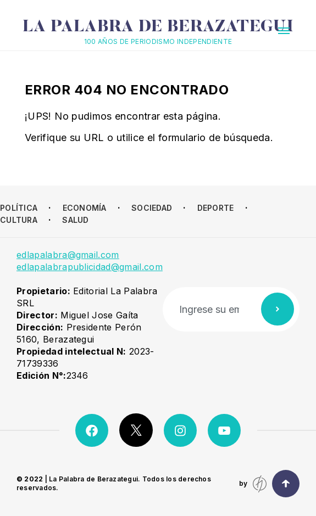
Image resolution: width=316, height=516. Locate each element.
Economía (85, 207)
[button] (284, 30)
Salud (75, 220)
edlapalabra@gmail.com (67, 254)
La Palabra (158, 27)
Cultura (18, 220)
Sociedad (151, 207)
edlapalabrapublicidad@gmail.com (89, 266)
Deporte (215, 207)
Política (18, 207)
